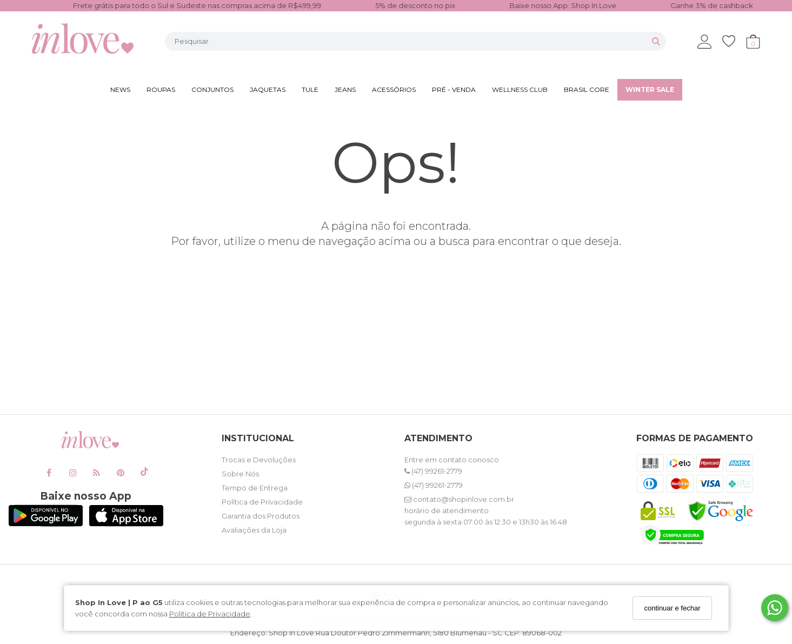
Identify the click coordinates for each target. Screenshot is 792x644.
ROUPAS (161, 89)
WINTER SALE (649, 89)
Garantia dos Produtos (261, 516)
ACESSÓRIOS (394, 89)
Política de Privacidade (209, 613)
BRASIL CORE (586, 89)
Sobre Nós (240, 473)
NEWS (120, 89)
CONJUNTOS (212, 89)
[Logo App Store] (126, 523)
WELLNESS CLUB (520, 89)
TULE (310, 89)
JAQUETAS (267, 89)
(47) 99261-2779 (433, 471)
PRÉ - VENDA (454, 89)
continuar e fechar (672, 608)
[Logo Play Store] (45, 523)
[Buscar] (656, 41)
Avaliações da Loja (254, 530)
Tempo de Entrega (255, 487)
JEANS (345, 89)
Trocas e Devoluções (259, 459)
